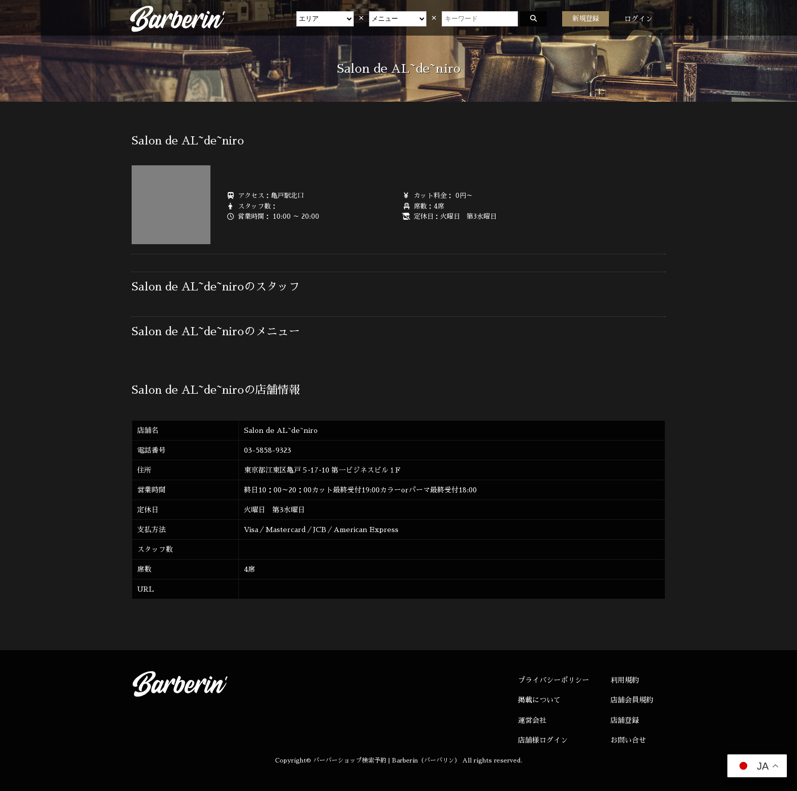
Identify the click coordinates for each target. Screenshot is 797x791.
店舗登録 (624, 720)
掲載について (539, 700)
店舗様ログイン (543, 740)
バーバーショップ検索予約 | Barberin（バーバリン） (387, 760)
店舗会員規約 (631, 700)
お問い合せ (628, 740)
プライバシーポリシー (553, 680)
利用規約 (624, 680)
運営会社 (532, 720)
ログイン (638, 18)
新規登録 (585, 18)
